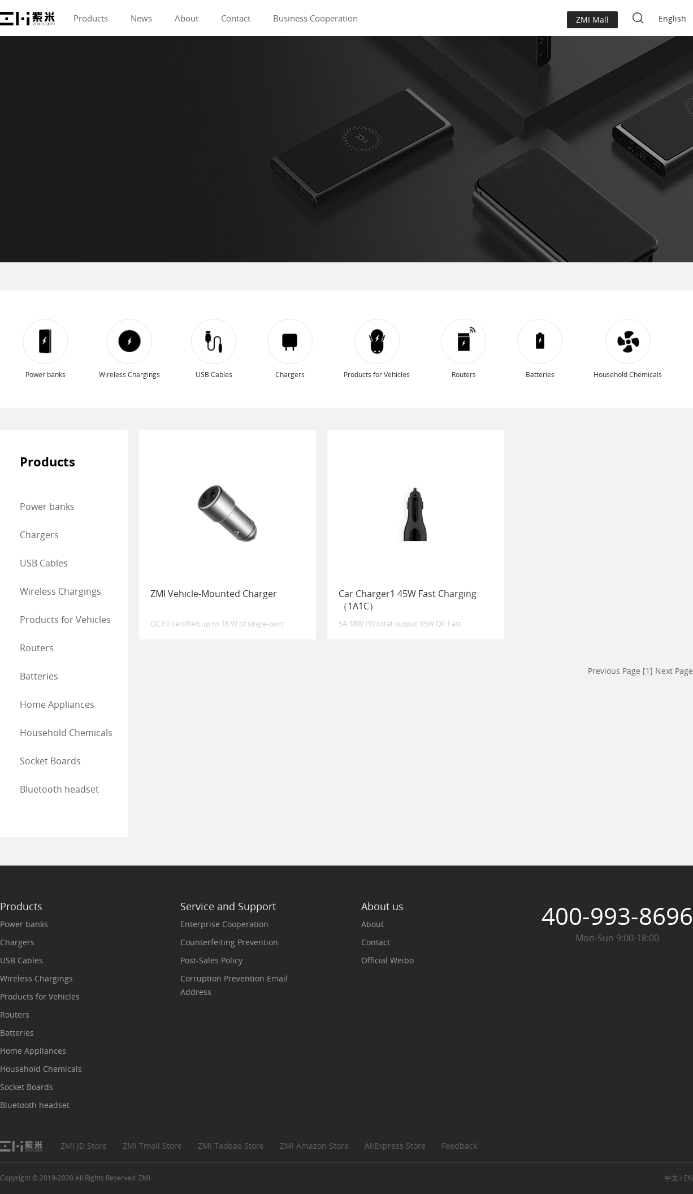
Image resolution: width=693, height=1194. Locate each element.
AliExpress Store (395, 1145)
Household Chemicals (66, 732)
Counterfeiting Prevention (229, 942)
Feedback (459, 1145)
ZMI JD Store (83, 1145)
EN (688, 1178)
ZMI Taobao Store (231, 1145)
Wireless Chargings (60, 591)
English (672, 19)
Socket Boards (50, 761)
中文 (671, 1178)
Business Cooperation (315, 18)
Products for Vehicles (65, 619)
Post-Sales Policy (211, 960)
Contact (235, 18)
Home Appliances (57, 704)
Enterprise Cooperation (224, 924)
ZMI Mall (592, 19)
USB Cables (44, 563)
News (141, 18)
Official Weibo (387, 960)
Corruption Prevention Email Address (234, 985)
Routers (37, 648)
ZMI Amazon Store (314, 1145)
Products (90, 18)
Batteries (39, 676)
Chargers (39, 535)
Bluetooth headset (59, 789)
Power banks (47, 506)
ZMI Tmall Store (152, 1145)
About (186, 18)
